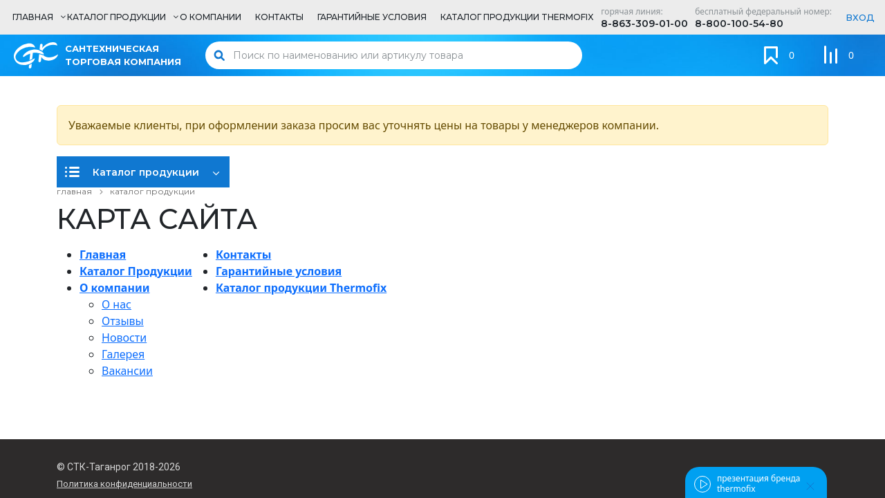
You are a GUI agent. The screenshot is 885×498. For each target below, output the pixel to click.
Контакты (243, 254)
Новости (124, 337)
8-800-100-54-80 (739, 23)
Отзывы (123, 321)
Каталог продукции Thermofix (301, 287)
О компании (114, 287)
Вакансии (127, 370)
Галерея (123, 354)
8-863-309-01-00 (644, 23)
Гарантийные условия (279, 271)
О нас (116, 304)
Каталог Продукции (136, 271)
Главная (103, 254)
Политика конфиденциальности (124, 484)
